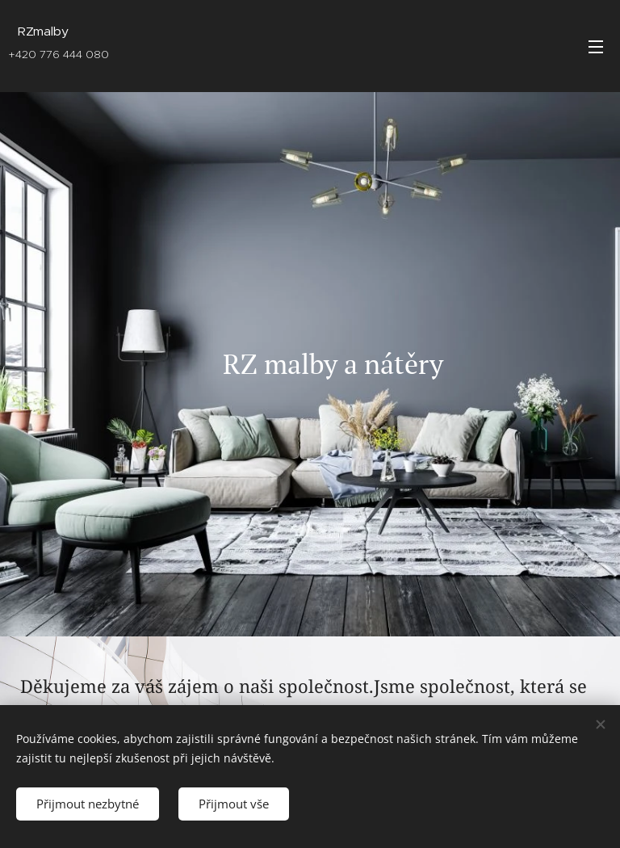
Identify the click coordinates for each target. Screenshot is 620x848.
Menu (596, 47)
